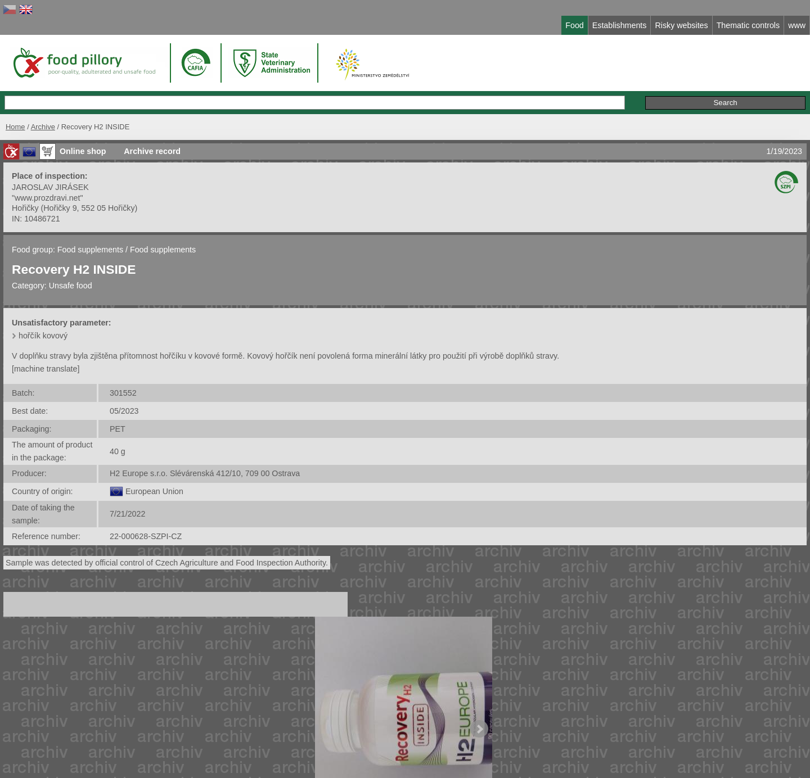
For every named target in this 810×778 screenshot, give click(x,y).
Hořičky (25, 207)
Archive (43, 127)
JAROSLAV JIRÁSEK (50, 187)
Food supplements (90, 249)
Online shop (83, 151)
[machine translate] (45, 368)
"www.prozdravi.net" (47, 197)
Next (479, 729)
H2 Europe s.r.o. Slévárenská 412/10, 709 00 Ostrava (205, 473)
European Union (154, 491)
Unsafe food (70, 285)
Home (15, 127)
